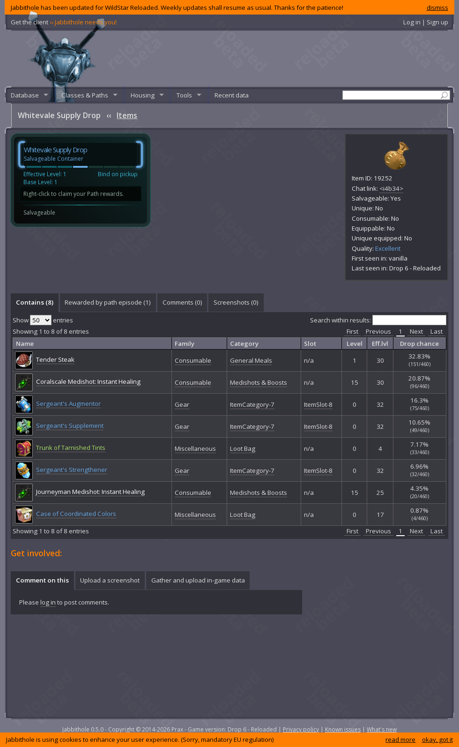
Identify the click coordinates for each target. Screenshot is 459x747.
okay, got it (437, 739)
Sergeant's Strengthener (71, 469)
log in (48, 602)
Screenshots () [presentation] (236, 302)
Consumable (193, 360)
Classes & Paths (84, 95)
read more (400, 739)
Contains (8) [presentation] (34, 302)
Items (127, 115)
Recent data (232, 95)
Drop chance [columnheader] (419, 343)
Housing (143, 95)
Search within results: (378, 320)
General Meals (251, 360)
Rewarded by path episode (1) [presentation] (108, 302)
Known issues (343, 729)
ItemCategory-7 (252, 404)
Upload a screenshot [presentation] (110, 580)
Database (25, 95)
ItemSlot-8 (318, 404)
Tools (184, 95)
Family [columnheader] (184, 343)
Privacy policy (301, 729)
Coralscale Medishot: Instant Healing (88, 381)
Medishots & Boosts (258, 382)
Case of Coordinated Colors (76, 513)
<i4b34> (391, 188)
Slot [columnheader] (310, 343)
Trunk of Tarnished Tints (70, 447)
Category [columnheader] (244, 343)
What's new (382, 729)
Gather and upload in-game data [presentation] (198, 580)
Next (416, 331)
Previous (378, 331)
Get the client (64, 22)
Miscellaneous (195, 448)
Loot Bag (242, 448)
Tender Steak (55, 359)
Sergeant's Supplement (70, 425)
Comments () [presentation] (182, 302)
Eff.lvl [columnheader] (380, 343)
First (352, 331)
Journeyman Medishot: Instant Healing (90, 491)
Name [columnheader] (25, 343)
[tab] (34, 302)
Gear (182, 404)
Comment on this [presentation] (42, 580)
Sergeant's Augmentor (68, 403)
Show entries (43, 320)
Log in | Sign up (425, 22)
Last (436, 331)
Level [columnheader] (355, 343)
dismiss (437, 7)
